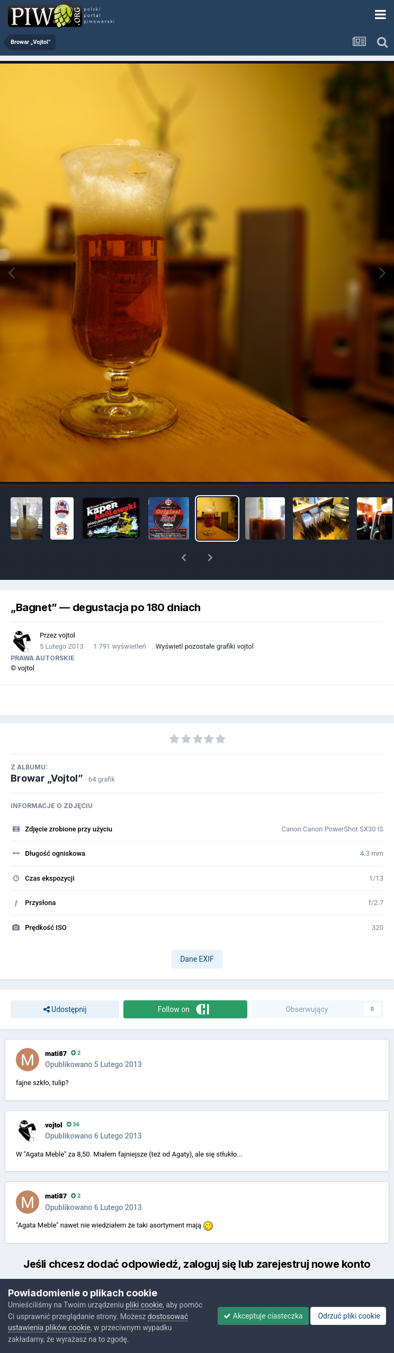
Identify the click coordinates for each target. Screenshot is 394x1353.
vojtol (67, 635)
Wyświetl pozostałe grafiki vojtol (205, 646)
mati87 (56, 1054)
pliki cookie (144, 1305)
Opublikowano (93, 1064)
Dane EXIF (197, 959)
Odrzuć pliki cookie (348, 1316)
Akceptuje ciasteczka (262, 1316)
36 (73, 1124)
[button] (183, 557)
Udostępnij (65, 1009)
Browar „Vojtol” (47, 778)
